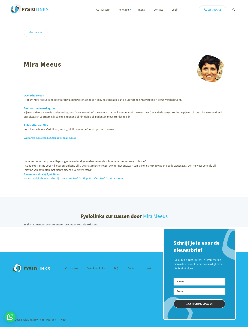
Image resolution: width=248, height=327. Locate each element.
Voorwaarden (48, 319)
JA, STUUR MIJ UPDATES (199, 303)
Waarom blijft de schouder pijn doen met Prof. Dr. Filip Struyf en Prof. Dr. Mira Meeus (73, 178)
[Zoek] (233, 9)
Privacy (62, 319)
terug (38, 32)
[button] (10, 316)
